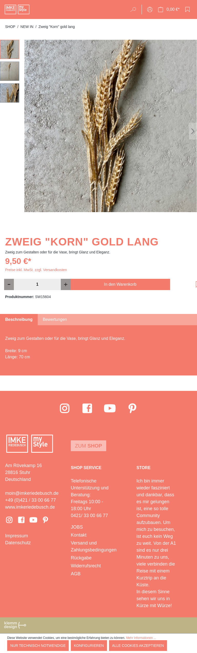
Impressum (16, 535)
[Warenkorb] (168, 9)
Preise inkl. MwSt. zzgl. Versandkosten (36, 270)
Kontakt (78, 535)
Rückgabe (81, 557)
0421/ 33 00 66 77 (89, 515)
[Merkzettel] (187, 9)
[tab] (19, 319)
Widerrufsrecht (86, 565)
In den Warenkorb (120, 284)
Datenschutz (18, 542)
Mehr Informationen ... (141, 638)
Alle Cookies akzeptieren (138, 646)
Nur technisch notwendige (38, 646)
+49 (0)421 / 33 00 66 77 (30, 500)
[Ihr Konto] (149, 9)
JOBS (77, 527)
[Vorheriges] (28, 131)
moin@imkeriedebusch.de (31, 493)
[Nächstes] (193, 131)
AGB (76, 573)
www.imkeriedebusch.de (30, 507)
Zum (88, 446)
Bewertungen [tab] (55, 319)
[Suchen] (135, 9)
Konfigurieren (89, 646)
